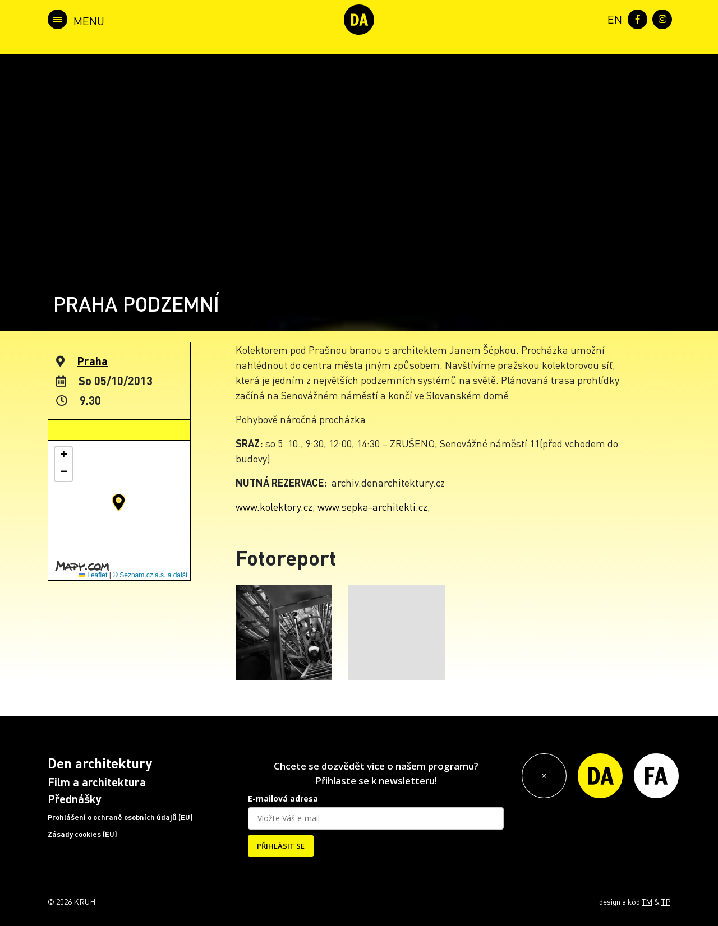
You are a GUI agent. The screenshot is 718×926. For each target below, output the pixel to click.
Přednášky (75, 798)
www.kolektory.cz (274, 506)
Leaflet (93, 575)
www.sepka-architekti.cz (372, 506)
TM (647, 901)
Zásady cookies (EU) (82, 834)
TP (665, 901)
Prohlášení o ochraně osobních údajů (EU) (120, 817)
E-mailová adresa (283, 798)
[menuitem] (612, 18)
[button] (118, 502)
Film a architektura (97, 782)
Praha (92, 361)
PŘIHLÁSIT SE (281, 846)
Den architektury (100, 763)
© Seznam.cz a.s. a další (150, 575)
